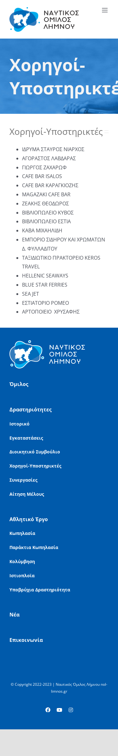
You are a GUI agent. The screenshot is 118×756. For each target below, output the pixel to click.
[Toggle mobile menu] (105, 10)
